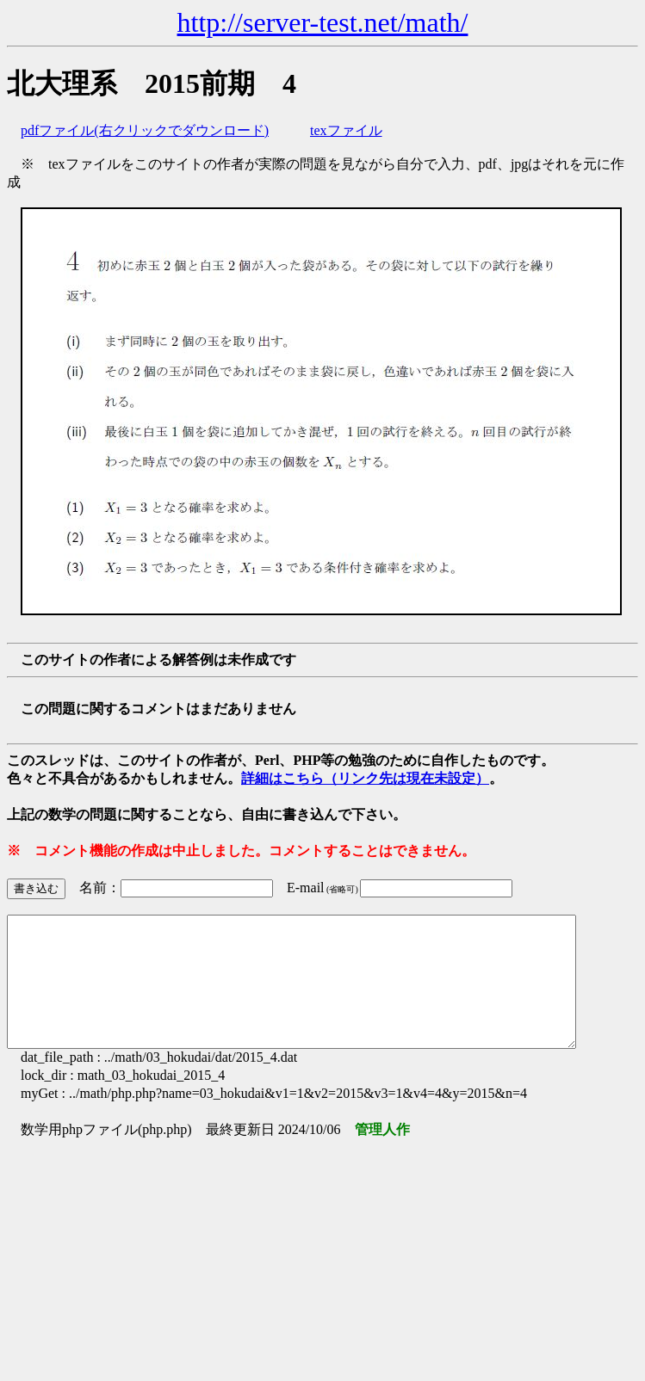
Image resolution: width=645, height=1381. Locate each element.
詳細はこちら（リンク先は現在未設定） (365, 778)
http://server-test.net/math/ (322, 22)
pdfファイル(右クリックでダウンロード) (145, 130)
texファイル (346, 130)
